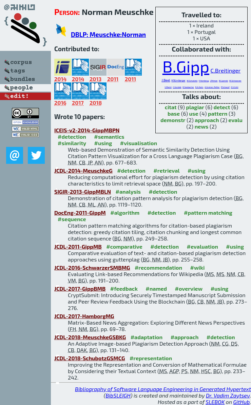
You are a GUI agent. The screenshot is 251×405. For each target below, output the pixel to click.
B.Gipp (185, 66)
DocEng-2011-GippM (80, 212)
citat (171, 107)
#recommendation (158, 267)
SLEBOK (215, 402)
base (174, 113)
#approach (185, 337)
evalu (235, 120)
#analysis (128, 191)
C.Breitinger (226, 70)
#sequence (72, 219)
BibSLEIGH (117, 395)
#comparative (124, 246)
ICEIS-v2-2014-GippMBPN (86, 130)
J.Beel (165, 80)
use (193, 113)
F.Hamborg (204, 80)
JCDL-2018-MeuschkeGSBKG (90, 337)
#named (156, 288)
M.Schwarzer (235, 80)
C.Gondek (177, 87)
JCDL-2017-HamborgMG (84, 316)
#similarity (72, 143)
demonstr (173, 120)
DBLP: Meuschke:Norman (108, 34)
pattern (217, 113)
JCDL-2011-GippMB (78, 246)
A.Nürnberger (178, 80)
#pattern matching (208, 212)
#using (103, 143)
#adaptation (147, 337)
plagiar (195, 107)
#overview (189, 288)
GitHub (241, 402)
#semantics (109, 136)
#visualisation (138, 143)
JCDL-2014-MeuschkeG (83, 170)
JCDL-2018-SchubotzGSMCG (89, 358)
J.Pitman (214, 80)
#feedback (124, 288)
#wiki (197, 267)
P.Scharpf (225, 87)
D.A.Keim (199, 87)
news (202, 126)
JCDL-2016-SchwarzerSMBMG (92, 267)
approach (207, 120)
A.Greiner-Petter (212, 87)
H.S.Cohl (234, 87)
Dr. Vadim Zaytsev (228, 395)
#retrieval (166, 170)
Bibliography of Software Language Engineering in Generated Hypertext (163, 389)
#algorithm (124, 212)
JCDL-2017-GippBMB (79, 288)
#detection (72, 136)
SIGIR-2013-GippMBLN (82, 191)
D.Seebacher (188, 87)
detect (221, 107)
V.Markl (168, 87)
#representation (151, 358)
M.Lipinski (223, 80)
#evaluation (202, 246)
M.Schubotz (192, 80)
